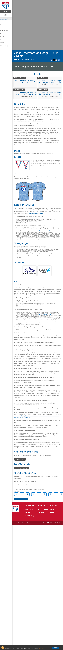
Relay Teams (4, 28)
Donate (6, 11)
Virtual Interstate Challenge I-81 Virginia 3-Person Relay (26, 44)
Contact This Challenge (56, 478)
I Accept (55, 647)
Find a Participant (6, 31)
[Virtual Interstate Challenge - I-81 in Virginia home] (7, 5)
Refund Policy (5, 45)
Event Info (4, 25)
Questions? (21, 414)
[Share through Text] (59, 11)
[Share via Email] (56, 11)
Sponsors (4, 40)
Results (3, 42)
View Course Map (23, 423)
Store (2, 34)
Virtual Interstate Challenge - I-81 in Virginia (37, 5)
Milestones (4, 22)
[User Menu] (6, 15)
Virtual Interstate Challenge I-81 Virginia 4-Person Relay (50, 44)
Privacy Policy (46, 478)
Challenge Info (5, 19)
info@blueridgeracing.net (43, 164)
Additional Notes (22, 454)
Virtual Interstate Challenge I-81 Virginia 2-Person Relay (50, 33)
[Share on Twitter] (54, 11)
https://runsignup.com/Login (46, 181)
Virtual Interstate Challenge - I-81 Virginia (26, 33)
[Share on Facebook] (52, 11)
